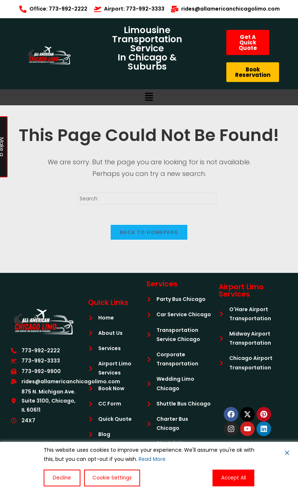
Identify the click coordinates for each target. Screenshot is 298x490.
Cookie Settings (108, 478)
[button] (149, 97)
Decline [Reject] (60, 478)
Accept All (234, 478)
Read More (152, 459)
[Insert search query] (147, 199)
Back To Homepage (149, 234)
